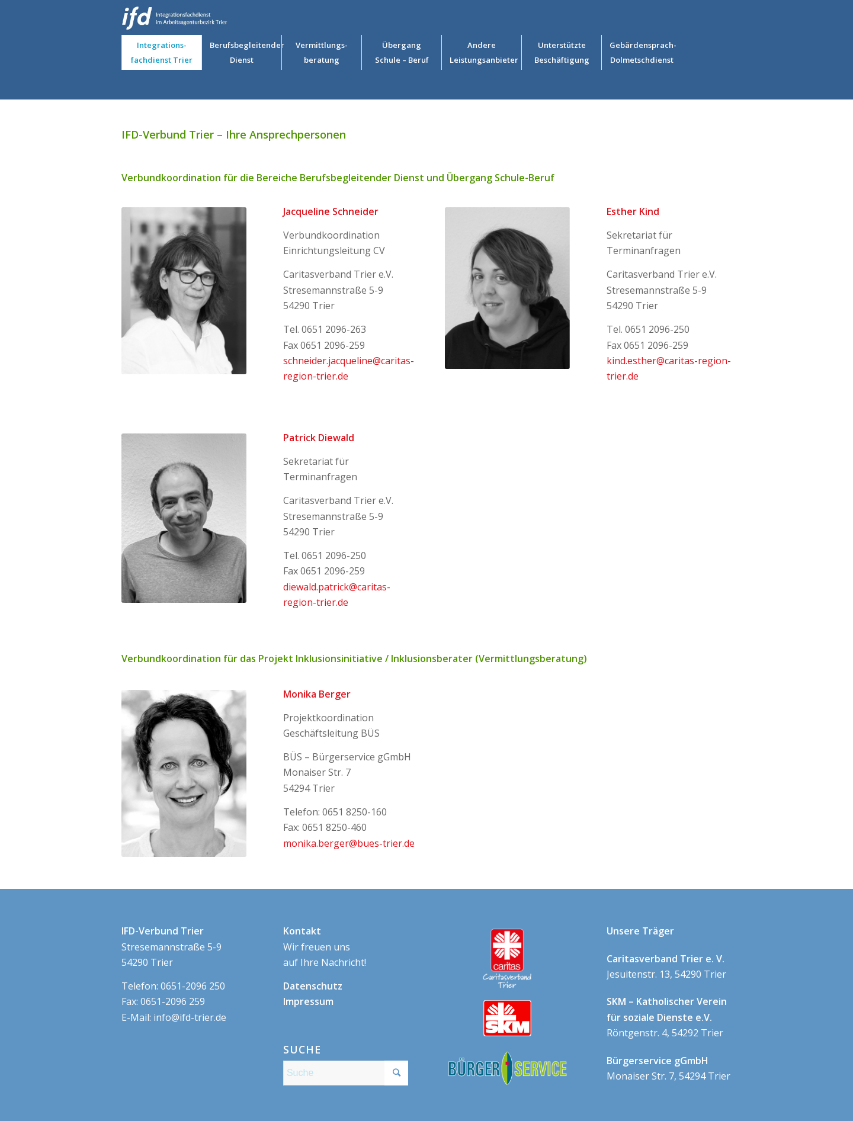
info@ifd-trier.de (189, 1017)
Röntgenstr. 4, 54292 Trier (667, 1017)
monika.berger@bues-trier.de (349, 843)
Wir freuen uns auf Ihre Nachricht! (324, 946)
